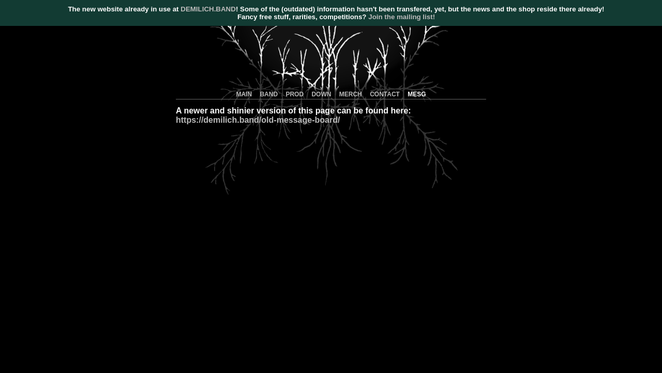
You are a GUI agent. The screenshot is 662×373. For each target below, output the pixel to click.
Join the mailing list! (401, 17)
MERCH (350, 94)
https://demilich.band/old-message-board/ (258, 120)
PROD (294, 94)
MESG (417, 94)
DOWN (321, 94)
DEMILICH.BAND (208, 9)
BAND (269, 94)
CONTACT (385, 94)
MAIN (244, 94)
